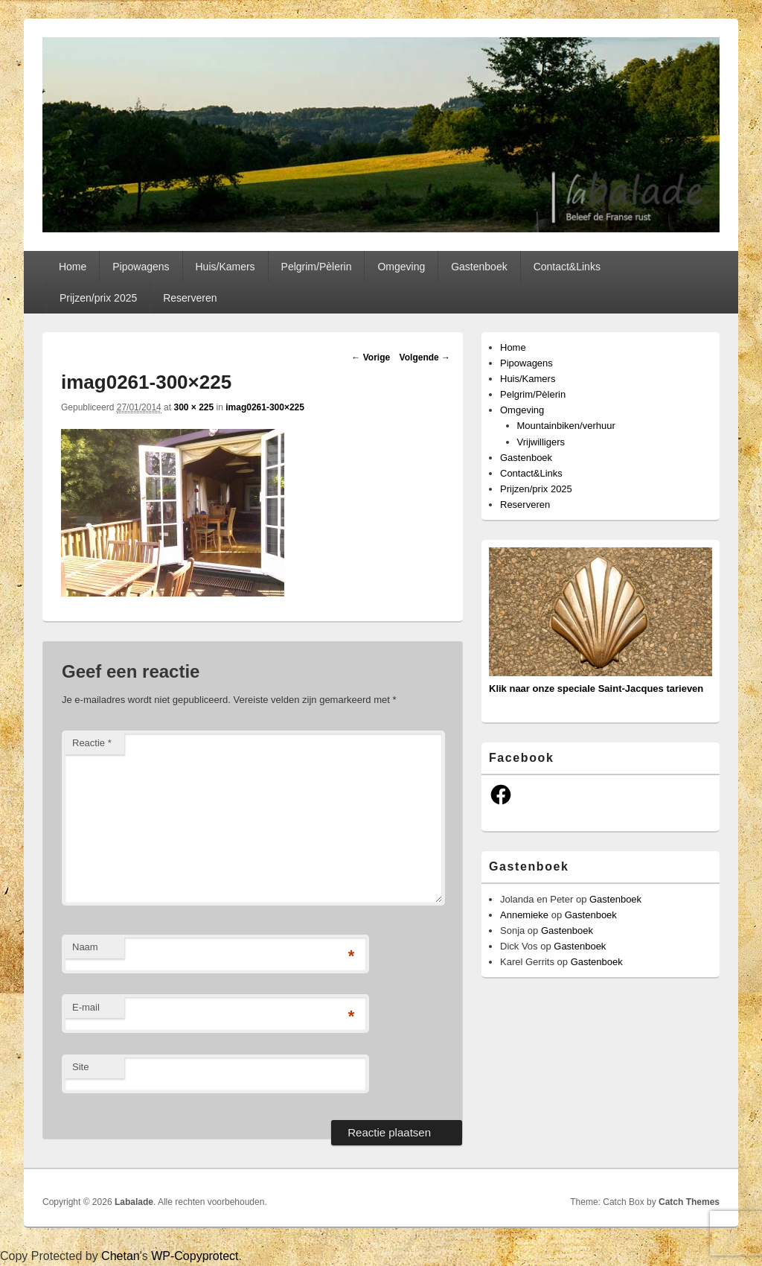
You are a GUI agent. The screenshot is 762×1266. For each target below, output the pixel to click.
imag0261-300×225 (264, 407)
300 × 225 (193, 407)
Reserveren (190, 298)
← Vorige (370, 357)
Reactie (92, 742)
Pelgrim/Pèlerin (316, 267)
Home (72, 267)
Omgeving (401, 267)
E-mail (86, 1007)
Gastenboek (479, 267)
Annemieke (524, 914)
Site (80, 1066)
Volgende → (425, 357)
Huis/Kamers (224, 267)
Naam (85, 946)
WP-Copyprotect (194, 1256)
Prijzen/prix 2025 (98, 298)
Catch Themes (689, 1202)
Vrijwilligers (541, 442)
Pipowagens (140, 267)
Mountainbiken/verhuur (566, 425)
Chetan (120, 1256)
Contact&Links (567, 267)
